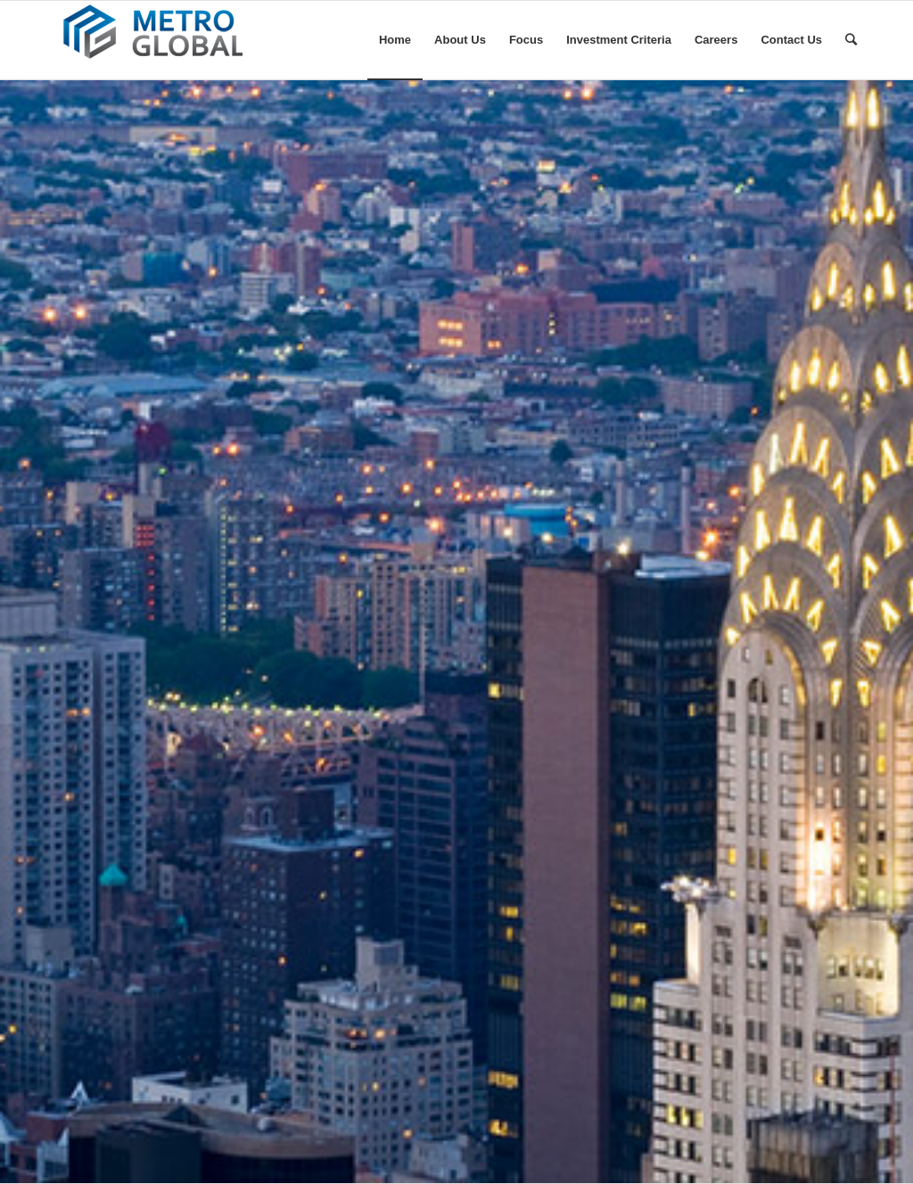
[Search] (851, 40)
